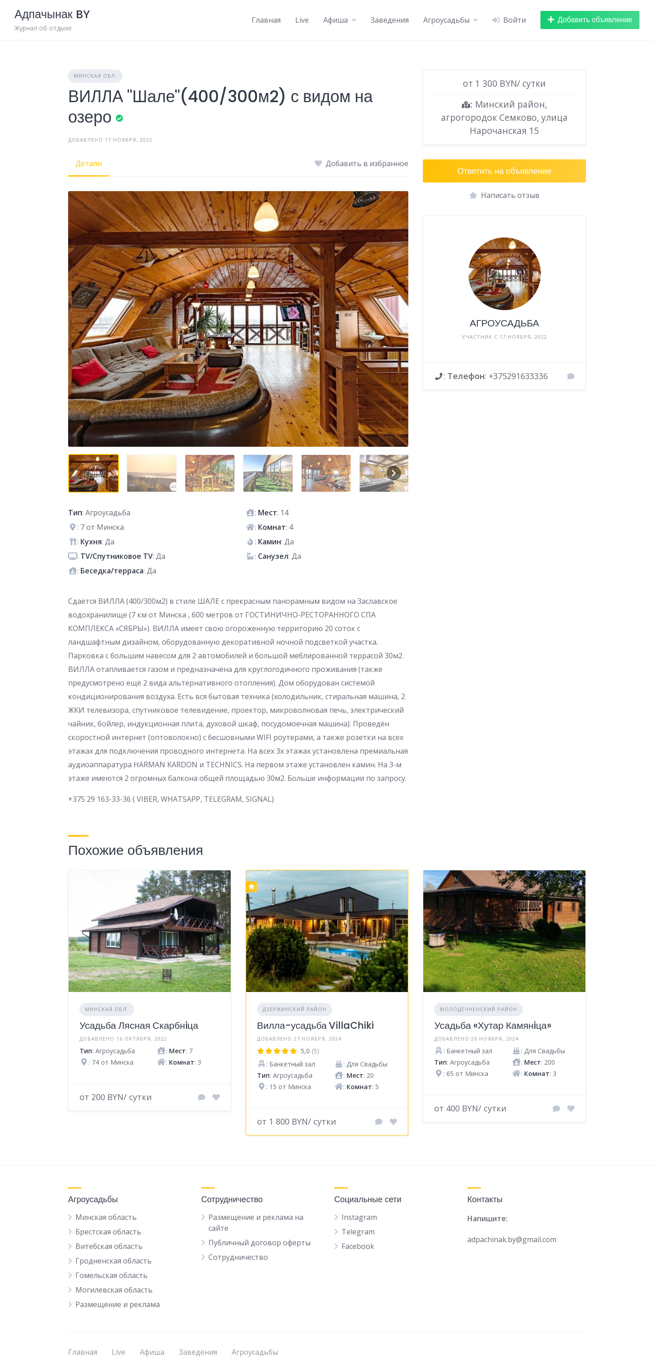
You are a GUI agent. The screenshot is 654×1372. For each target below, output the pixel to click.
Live (302, 20)
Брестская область (108, 1232)
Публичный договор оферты (259, 1243)
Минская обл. (95, 75)
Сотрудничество (238, 1257)
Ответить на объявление (504, 171)
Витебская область (109, 1246)
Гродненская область (113, 1261)
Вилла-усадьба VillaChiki (315, 1025)
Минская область (106, 1217)
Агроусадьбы (446, 20)
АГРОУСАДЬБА (504, 323)
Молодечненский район (478, 1009)
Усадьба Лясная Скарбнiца (138, 1025)
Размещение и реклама (117, 1304)
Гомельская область (111, 1275)
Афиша (335, 20)
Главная (266, 20)
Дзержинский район (295, 1009)
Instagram (359, 1217)
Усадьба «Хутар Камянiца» (492, 1025)
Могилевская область (114, 1290)
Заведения (390, 20)
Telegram (358, 1232)
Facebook (358, 1246)
